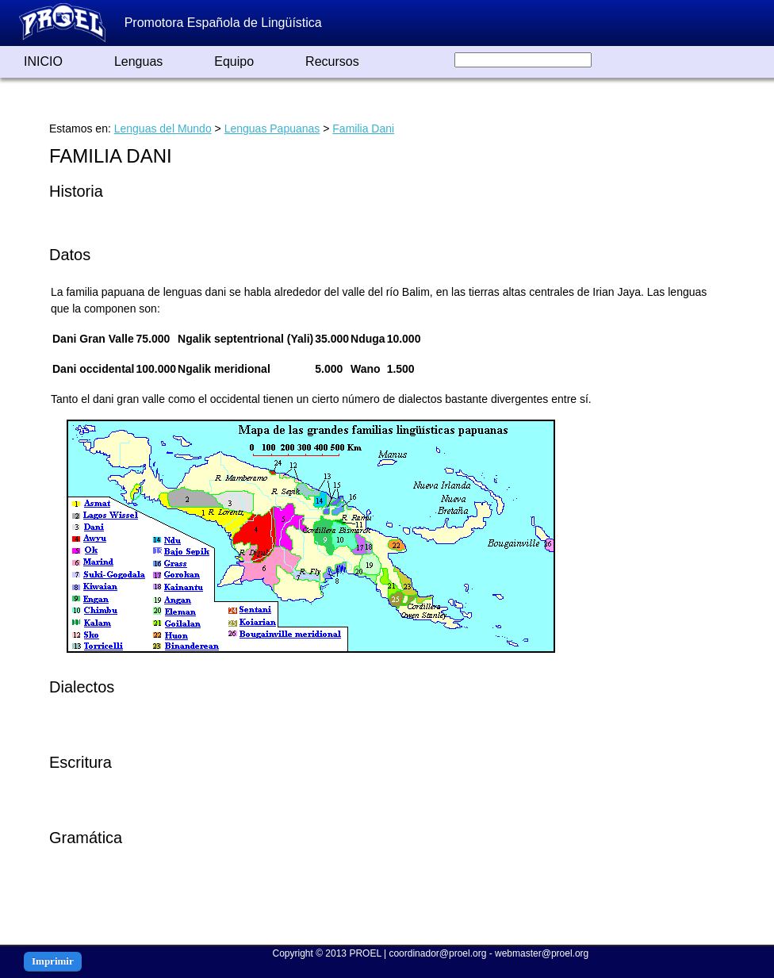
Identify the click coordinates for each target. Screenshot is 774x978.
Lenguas (138, 61)
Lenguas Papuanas (272, 128)
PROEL (365, 953)
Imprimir (53, 961)
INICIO (43, 61)
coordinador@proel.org (437, 953)
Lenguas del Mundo (163, 128)
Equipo (234, 61)
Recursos (332, 61)
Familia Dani (363, 128)
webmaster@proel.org (541, 953)
